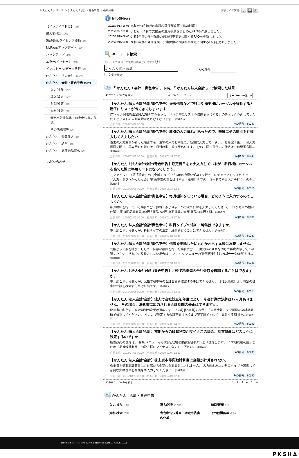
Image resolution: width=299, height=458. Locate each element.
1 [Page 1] (233, 382)
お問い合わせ (56, 161)
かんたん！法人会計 (64, 75)
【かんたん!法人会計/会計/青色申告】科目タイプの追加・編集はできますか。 (171, 225)
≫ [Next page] (257, 382)
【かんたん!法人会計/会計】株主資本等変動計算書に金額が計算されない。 (169, 360)
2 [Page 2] (237, 382)
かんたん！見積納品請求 (66, 150)
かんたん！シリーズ (51, 10)
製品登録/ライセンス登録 (66, 40)
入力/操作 (61, 89)
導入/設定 (61, 96)
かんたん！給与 (60, 143)
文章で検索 (115, 74)
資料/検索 (60, 111)
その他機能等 (63, 129)
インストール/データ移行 (66, 68)
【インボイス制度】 (63, 26)
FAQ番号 (204, 69)
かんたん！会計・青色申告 (83, 10)
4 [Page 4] (247, 382)
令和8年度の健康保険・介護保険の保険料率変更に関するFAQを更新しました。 (185, 42)
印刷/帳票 (60, 103)
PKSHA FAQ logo (285, 454)
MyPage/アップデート (65, 47)
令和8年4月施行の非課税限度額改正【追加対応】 (164, 25)
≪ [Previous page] (228, 382)
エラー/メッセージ (62, 61)
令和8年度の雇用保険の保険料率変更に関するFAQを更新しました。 (177, 36)
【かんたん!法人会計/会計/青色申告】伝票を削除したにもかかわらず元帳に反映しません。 (182, 243)
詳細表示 (180, 119)
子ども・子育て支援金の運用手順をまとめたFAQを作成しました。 (176, 31)
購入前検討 (57, 33)
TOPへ (248, 429)
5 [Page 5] (251, 382)
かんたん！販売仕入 (63, 136)
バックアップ (58, 54)
